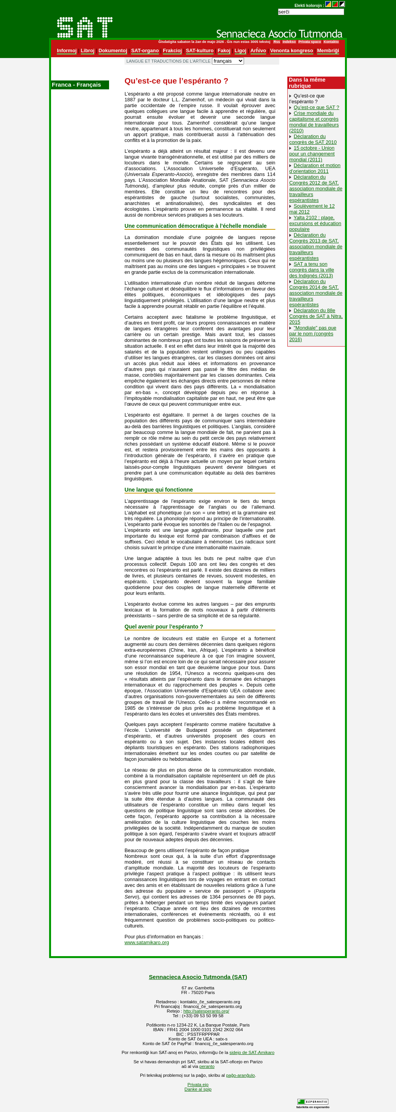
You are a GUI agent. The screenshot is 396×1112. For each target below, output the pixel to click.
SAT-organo (145, 50)
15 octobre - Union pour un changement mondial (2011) (312, 153)
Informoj (67, 50)
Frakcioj (172, 50)
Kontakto (331, 42)
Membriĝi (328, 50)
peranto (207, 1066)
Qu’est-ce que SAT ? (317, 107)
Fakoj (224, 50)
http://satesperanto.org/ (206, 1011)
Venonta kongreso (291, 50)
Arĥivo (258, 50)
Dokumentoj (113, 50)
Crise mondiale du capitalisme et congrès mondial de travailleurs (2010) (314, 121)
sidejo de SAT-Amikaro (251, 1052)
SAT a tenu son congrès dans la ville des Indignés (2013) (311, 269)
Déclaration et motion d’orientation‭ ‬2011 (314, 168)
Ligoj (241, 50)
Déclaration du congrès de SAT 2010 (313, 139)
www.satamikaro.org (147, 942)
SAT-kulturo (200, 50)
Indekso (289, 42)
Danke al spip (198, 1089)
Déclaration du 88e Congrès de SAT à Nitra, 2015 (316, 316)
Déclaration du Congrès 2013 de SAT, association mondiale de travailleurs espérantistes (315, 246)
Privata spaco (310, 42)
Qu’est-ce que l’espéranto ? (306, 98)
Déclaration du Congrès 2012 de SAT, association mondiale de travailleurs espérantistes (315, 188)
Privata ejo (198, 1084)
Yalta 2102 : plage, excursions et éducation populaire (315, 223)
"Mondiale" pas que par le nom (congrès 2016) (312, 333)
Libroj (88, 50)
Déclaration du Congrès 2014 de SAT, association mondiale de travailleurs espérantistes (315, 292)
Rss (276, 42)
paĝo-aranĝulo (240, 1075)
